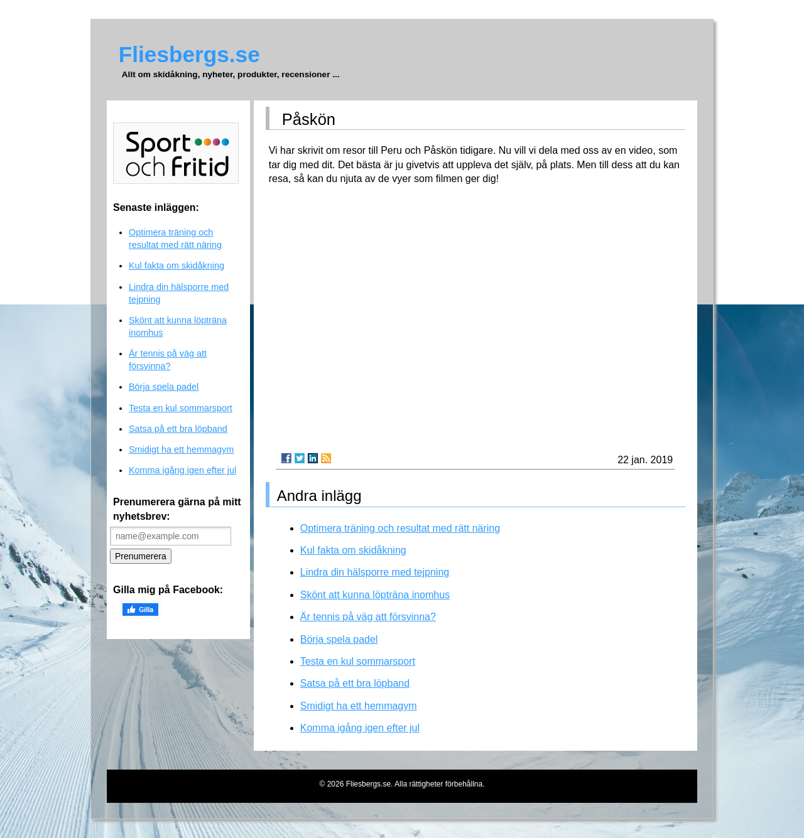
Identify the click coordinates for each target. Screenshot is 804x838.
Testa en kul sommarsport (357, 661)
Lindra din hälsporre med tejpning (374, 572)
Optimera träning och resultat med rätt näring (400, 528)
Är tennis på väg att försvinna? (368, 616)
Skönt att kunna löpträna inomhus (375, 594)
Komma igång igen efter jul (360, 728)
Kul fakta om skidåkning (353, 550)
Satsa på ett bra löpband (355, 683)
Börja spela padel (339, 639)
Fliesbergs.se (189, 54)
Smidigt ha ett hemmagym (358, 706)
